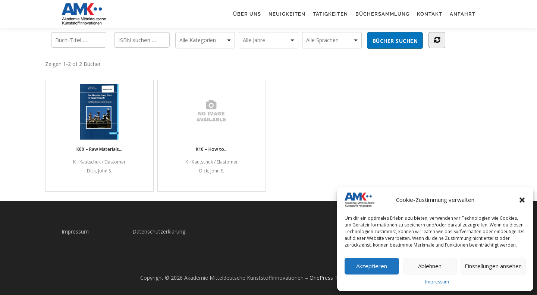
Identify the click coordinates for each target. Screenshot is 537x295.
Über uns (247, 14)
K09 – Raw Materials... (99, 118)
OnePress (321, 277)
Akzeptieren (371, 266)
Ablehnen (430, 266)
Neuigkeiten (286, 14)
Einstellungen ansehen (493, 266)
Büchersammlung (382, 14)
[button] (522, 200)
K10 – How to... (211, 118)
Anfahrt (462, 14)
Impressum (437, 282)
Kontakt (429, 14)
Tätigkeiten (330, 14)
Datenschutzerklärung (158, 231)
